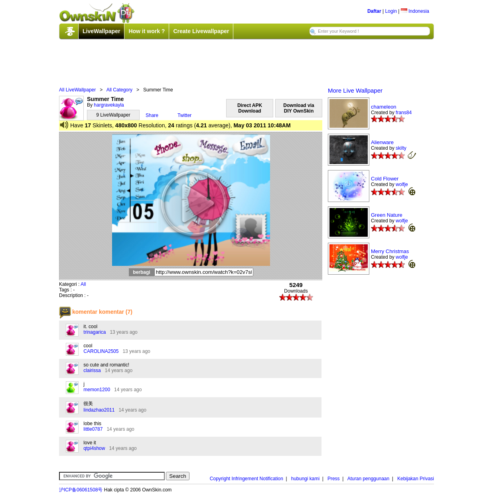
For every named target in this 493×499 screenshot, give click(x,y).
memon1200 (96, 389)
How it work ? (146, 31)
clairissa (92, 370)
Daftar (374, 11)
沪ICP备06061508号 (81, 490)
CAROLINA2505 (100, 351)
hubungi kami (305, 478)
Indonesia (415, 11)
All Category (119, 90)
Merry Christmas (390, 251)
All (83, 284)
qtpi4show (94, 448)
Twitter (184, 115)
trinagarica (94, 332)
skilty (401, 148)
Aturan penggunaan (368, 478)
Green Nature (386, 215)
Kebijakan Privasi (415, 478)
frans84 (404, 112)
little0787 (93, 429)
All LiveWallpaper (77, 90)
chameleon (383, 107)
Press (333, 478)
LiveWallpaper (101, 31)
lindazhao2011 (98, 410)
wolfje (402, 184)
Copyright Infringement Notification (246, 478)
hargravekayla (109, 105)
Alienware (382, 142)
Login (390, 11)
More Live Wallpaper (355, 90)
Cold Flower (384, 179)
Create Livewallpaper (201, 31)
